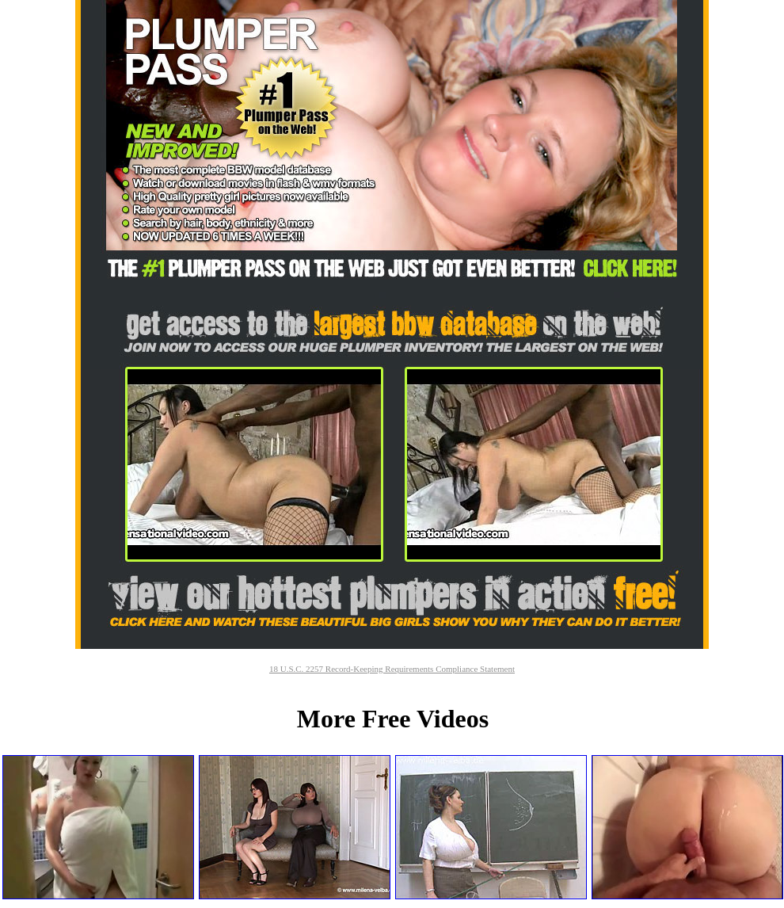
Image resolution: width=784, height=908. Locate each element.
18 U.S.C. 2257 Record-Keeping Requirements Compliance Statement (392, 668)
